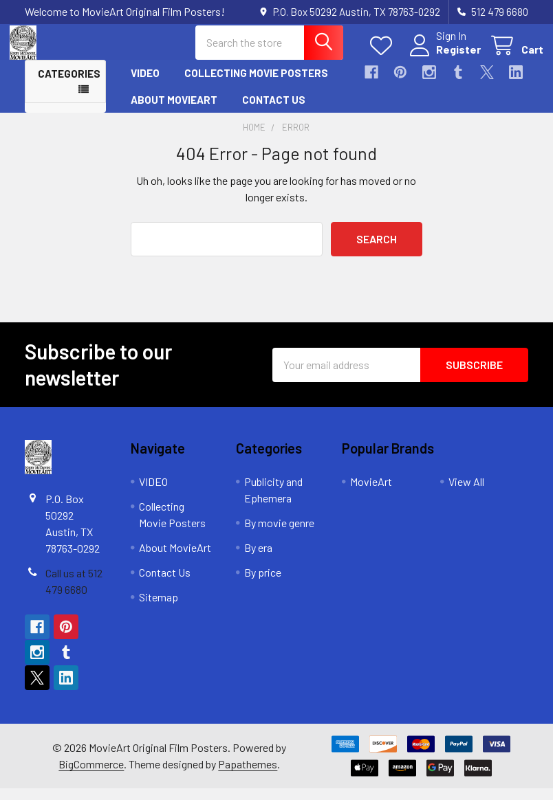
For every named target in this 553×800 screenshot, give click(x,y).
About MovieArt (174, 110)
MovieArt (371, 493)
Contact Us (273, 110)
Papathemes (247, 775)
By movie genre (279, 534)
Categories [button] (69, 85)
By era (258, 559)
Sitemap (158, 608)
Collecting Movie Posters (256, 84)
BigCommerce (91, 775)
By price (262, 583)
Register (443, 56)
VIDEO (145, 84)
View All (466, 493)
